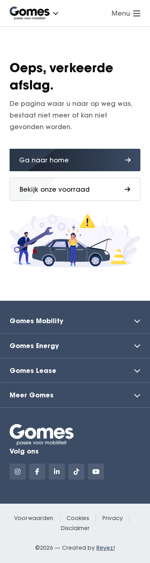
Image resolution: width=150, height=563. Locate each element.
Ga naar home (75, 160)
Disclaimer (75, 528)
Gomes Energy (34, 345)
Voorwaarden (33, 518)
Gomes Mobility (36, 320)
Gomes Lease (33, 370)
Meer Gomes (32, 395)
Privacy (112, 518)
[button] (55, 13)
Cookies (77, 518)
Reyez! (105, 547)
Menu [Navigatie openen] (126, 13)
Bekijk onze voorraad (75, 189)
